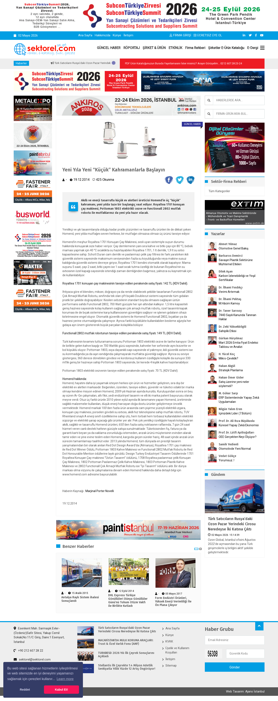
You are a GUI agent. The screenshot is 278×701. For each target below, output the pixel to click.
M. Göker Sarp (228, 393)
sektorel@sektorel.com (32, 660)
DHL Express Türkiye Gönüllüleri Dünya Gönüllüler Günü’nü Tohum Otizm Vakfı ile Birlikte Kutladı (128, 601)
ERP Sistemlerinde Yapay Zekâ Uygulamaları (239, 399)
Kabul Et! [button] (61, 689)
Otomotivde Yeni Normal (235, 448)
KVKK (169, 642)
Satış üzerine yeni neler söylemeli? (234, 384)
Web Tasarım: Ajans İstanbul (245, 692)
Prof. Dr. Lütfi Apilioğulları (236, 432)
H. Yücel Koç (227, 354)
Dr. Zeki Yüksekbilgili (232, 327)
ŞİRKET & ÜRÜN (154, 48)
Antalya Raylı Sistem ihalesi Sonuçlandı (80, 599)
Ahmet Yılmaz (228, 244)
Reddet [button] (25, 689)
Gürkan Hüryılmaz (231, 338)
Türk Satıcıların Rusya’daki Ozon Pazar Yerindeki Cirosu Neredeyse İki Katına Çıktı (232, 524)
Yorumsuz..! (226, 460)
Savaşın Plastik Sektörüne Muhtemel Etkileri (236, 262)
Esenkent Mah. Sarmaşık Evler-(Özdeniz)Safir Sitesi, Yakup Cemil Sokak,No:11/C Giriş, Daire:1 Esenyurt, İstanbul (39, 635)
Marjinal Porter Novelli (99, 491)
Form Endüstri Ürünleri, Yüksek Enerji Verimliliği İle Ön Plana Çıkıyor (173, 602)
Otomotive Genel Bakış (233, 248)
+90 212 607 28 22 (28, 651)
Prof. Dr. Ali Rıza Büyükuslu (237, 421)
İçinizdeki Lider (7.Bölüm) (235, 413)
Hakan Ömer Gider (231, 377)
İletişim (128, 35)
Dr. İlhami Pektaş (230, 299)
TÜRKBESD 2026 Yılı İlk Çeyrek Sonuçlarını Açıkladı (126, 655)
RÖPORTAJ (131, 48)
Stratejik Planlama (231, 370)
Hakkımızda (102, 35)
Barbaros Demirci (231, 256)
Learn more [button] (65, 679)
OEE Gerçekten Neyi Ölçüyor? (237, 436)
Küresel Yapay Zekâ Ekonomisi (239, 425)
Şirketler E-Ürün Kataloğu (226, 48)
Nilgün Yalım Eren (230, 409)
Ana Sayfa (85, 35)
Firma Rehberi (195, 48)
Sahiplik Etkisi (227, 331)
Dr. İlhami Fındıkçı (231, 287)
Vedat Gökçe (227, 456)
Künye (117, 35)
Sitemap (171, 666)
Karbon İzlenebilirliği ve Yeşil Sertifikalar (237, 278)
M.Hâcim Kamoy (229, 303)
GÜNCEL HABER (108, 48)
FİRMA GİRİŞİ (180, 35)
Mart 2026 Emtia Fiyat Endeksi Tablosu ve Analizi (238, 344)
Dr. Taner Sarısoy (230, 311)
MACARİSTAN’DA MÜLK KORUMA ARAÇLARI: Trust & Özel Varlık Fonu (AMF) (125, 642)
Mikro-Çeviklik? (228, 358)
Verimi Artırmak (229, 291)
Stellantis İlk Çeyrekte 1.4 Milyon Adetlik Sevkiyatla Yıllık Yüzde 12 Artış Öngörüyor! (126, 667)
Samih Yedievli (228, 444)
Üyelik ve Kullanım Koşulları (177, 650)
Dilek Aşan (226, 271)
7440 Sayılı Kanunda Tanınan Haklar (237, 317)
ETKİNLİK (175, 48)
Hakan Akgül (227, 366)
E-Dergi (252, 48)
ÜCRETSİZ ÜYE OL (208, 35)
